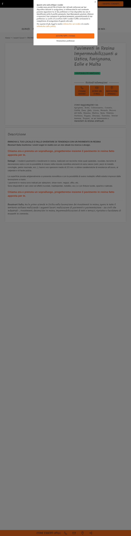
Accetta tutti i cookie (65, 36)
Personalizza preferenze (65, 41)
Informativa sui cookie (71, 24)
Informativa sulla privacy (46, 26)
